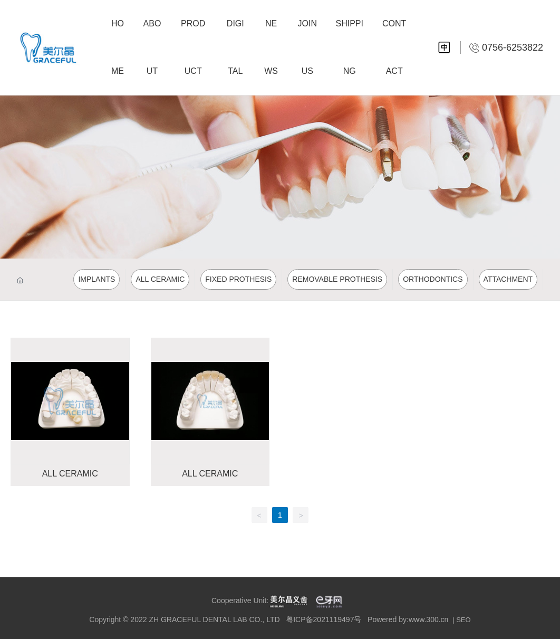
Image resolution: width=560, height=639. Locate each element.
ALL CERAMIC (70, 473)
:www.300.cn (427, 619)
